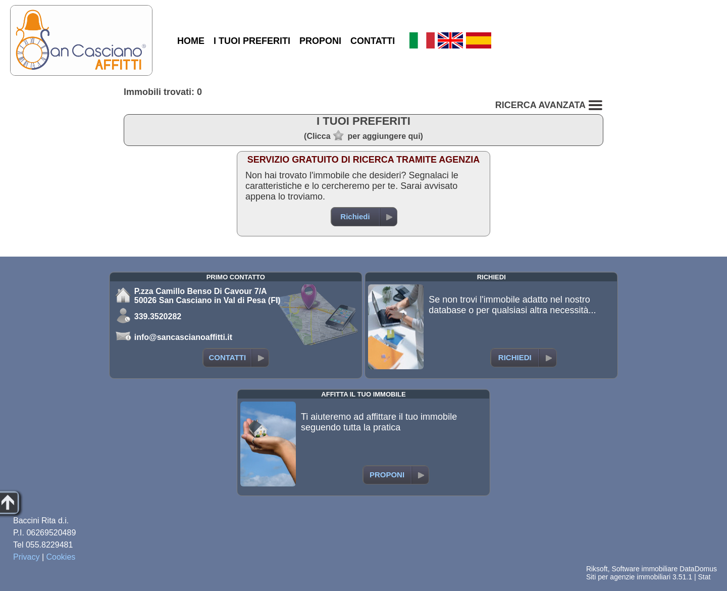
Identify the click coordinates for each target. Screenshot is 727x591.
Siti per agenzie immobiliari (628, 577)
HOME (190, 41)
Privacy (26, 557)
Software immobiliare (644, 569)
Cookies (61, 557)
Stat (704, 577)
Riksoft (597, 569)
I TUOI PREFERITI (252, 41)
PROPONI (320, 41)
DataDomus (698, 569)
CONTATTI (372, 41)
